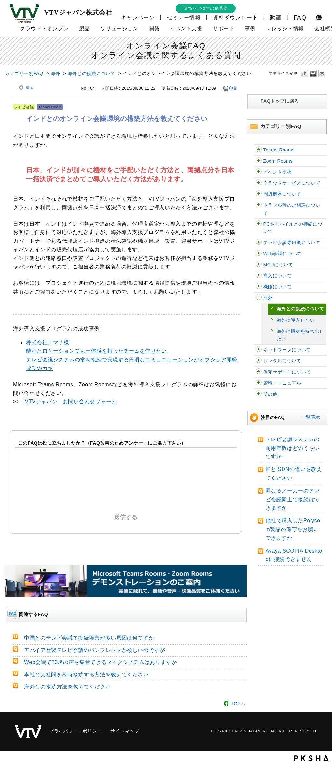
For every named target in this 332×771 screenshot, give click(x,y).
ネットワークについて (287, 349)
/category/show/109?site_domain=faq (259, 172)
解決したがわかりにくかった (127, 477)
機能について (277, 286)
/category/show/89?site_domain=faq (259, 350)
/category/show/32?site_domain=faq (259, 276)
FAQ (300, 17)
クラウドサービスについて (292, 183)
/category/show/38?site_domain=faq (259, 372)
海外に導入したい (296, 320)
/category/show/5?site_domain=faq (259, 242)
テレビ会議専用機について (292, 242)
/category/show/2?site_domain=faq (259, 224)
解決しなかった (183, 477)
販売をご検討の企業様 (206, 8)
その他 (270, 394)
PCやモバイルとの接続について (293, 227)
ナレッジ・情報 (285, 28)
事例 (250, 28)
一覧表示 (310, 417)
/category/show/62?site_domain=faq (259, 194)
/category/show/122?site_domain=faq (259, 161)
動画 (276, 17)
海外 (55, 73)
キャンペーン (138, 17)
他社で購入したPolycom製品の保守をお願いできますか (293, 529)
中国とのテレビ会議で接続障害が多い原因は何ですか (89, 638)
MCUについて (278, 264)
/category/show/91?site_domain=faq (259, 287)
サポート (224, 28)
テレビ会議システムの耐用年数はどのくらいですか (293, 448)
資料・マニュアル (282, 383)
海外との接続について (91, 73)
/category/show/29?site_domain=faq (259, 205)
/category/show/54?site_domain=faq (259, 183)
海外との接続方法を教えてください (67, 686)
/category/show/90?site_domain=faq (259, 298)
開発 (154, 28)
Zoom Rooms (278, 160)
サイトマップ (124, 731)
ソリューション (119, 28)
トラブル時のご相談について (292, 209)
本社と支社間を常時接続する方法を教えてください (86, 674)
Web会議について (282, 253)
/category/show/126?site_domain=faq (259, 150)
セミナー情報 (184, 17)
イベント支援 (186, 28)
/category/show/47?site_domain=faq (259, 394)
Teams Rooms (279, 149)
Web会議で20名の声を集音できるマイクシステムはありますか (100, 662)
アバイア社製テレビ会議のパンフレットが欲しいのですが (94, 650)
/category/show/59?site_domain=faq (259, 383)
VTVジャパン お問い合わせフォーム (71, 401)
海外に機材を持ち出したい (300, 335)
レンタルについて (282, 360)
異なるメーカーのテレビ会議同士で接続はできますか (293, 499)
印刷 (233, 88)
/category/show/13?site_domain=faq (259, 253)
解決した (71, 477)
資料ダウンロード (235, 17)
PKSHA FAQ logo (311, 758)
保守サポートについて (287, 371)
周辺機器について (282, 194)
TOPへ (238, 703)
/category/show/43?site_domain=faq (259, 361)
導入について (277, 275)
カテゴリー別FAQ (24, 73)
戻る (30, 87)
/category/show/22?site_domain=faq (259, 264)
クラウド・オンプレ (44, 28)
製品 (84, 28)
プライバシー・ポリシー (75, 731)
